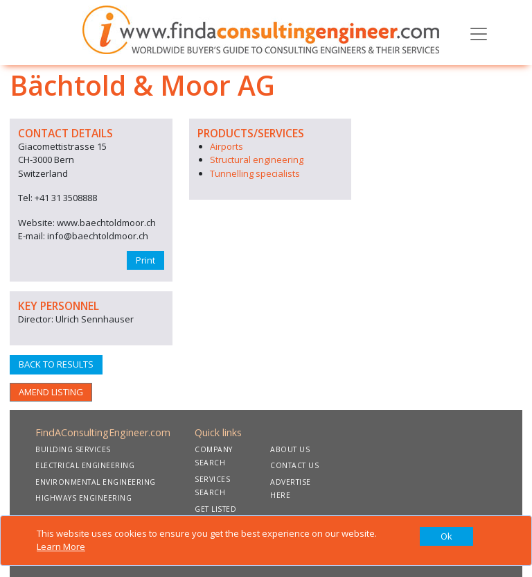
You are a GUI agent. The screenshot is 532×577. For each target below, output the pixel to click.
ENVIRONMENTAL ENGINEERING (95, 482)
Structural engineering (256, 159)
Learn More (61, 546)
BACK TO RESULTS (56, 364)
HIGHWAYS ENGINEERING (83, 498)
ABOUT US (290, 449)
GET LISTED (215, 509)
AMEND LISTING (51, 392)
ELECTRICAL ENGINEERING (84, 465)
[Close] (446, 536)
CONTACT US (294, 465)
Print (145, 260)
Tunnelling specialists (255, 173)
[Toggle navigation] (478, 32)
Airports (226, 146)
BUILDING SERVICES (73, 449)
